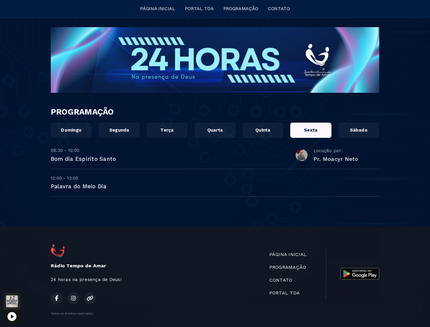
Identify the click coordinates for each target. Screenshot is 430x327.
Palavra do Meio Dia (79, 186)
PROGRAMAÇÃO (240, 8)
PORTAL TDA (199, 8)
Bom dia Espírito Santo (83, 159)
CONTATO (279, 8)
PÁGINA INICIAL (157, 8)
